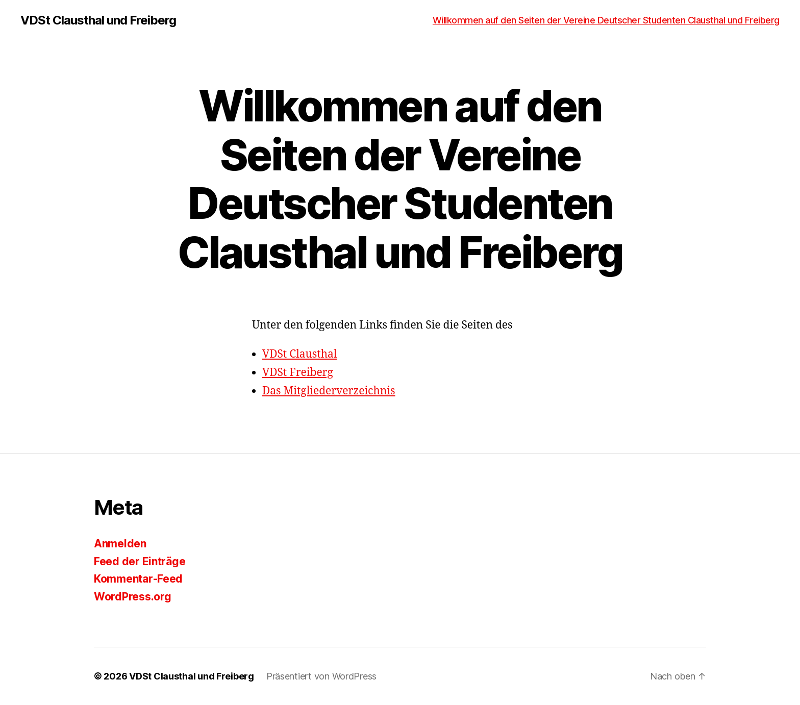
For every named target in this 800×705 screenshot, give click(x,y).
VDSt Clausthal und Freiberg (98, 20)
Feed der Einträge (139, 561)
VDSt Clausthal (299, 354)
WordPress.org (132, 596)
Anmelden (120, 543)
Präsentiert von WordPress (321, 676)
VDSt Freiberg (297, 373)
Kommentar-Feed (138, 578)
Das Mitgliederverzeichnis (328, 391)
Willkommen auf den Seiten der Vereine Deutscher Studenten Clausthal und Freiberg (606, 20)
